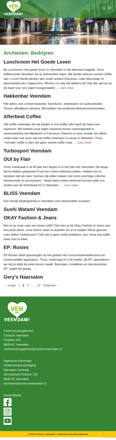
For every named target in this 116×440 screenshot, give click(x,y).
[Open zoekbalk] (104, 8)
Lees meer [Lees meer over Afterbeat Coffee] (84, 142)
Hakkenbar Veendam (27, 96)
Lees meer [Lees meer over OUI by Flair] (71, 185)
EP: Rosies (16, 247)
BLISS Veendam (22, 193)
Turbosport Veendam (27, 151)
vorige (10, 285)
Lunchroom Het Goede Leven (37, 62)
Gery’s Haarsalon (23, 277)
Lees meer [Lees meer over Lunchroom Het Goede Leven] (67, 88)
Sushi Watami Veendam (30, 209)
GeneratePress (80, 434)
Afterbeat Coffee (22, 116)
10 (39, 285)
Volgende (51, 285)
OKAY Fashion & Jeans (30, 217)
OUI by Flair (17, 159)
